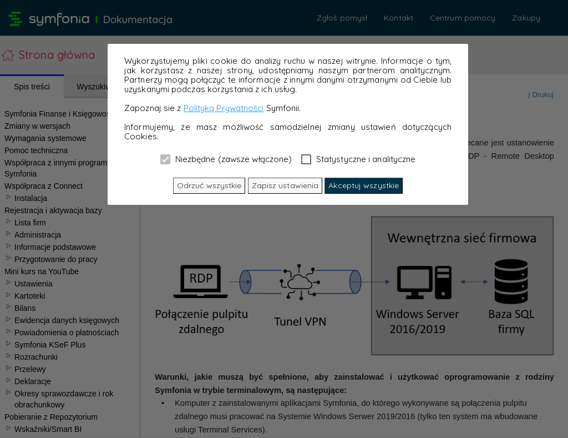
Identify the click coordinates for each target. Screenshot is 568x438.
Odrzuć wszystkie (209, 185)
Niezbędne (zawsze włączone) (226, 159)
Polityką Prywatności (224, 108)
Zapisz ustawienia (285, 185)
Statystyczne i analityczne (358, 159)
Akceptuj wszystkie (363, 185)
